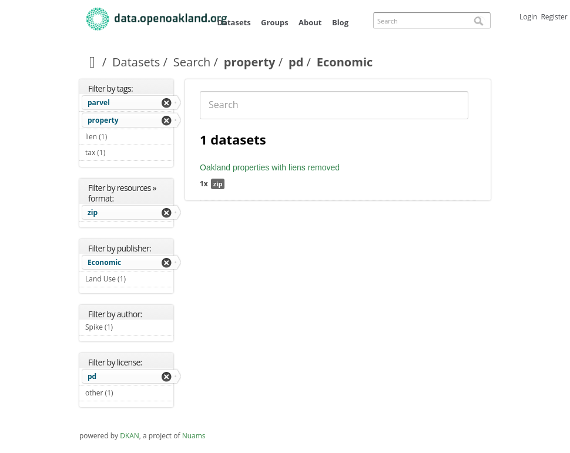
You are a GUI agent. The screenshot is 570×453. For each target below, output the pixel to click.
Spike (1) (126, 327)
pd (296, 62)
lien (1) (120, 137)
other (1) (127, 393)
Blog (340, 22)
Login (528, 17)
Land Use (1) (129, 280)
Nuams (194, 436)
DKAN (129, 436)
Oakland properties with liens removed (270, 167)
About (310, 22)
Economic (104, 262)
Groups (275, 22)
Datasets (233, 22)
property (250, 62)
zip (93, 212)
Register (554, 17)
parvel (99, 103)
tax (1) (119, 152)
